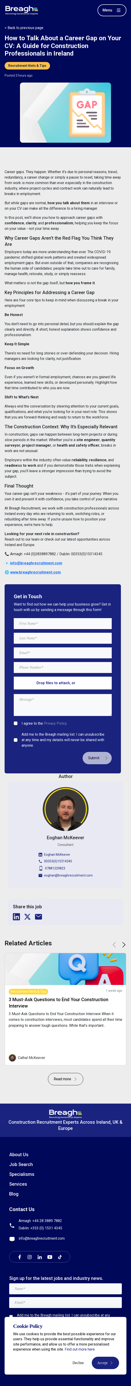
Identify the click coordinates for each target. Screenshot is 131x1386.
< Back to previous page (24, 28)
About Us (18, 1154)
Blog (14, 1194)
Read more (66, 1079)
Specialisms (21, 1174)
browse (82, 683)
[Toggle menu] (112, 10)
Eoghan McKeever (54, 855)
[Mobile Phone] (63, 667)
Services (18, 1184)
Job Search (21, 1164)
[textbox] (63, 623)
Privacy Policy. (55, 723)
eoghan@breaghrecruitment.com (66, 875)
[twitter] (27, 916)
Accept (105, 1363)
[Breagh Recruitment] (22, 10)
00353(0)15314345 (55, 861)
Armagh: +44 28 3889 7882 (40, 1221)
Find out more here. (80, 1349)
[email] (38, 916)
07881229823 (52, 868)
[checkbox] (15, 723)
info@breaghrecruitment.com (42, 1238)
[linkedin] (16, 916)
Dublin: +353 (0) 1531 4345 (40, 1228)
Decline (78, 1363)
